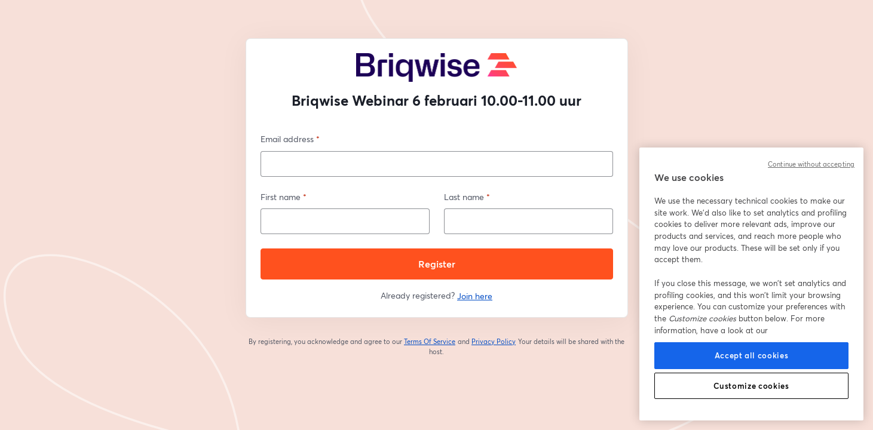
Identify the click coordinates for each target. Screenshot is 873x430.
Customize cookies (751, 385)
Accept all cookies (752, 355)
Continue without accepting (811, 164)
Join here (474, 296)
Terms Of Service (430, 341)
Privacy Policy (493, 341)
